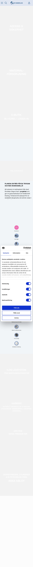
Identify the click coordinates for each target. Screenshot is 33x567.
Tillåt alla (16, 308)
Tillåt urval (16, 313)
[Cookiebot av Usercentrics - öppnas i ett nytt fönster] (23, 248)
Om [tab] (27, 253)
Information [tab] (16, 253)
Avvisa (16, 318)
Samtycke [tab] (6, 253)
